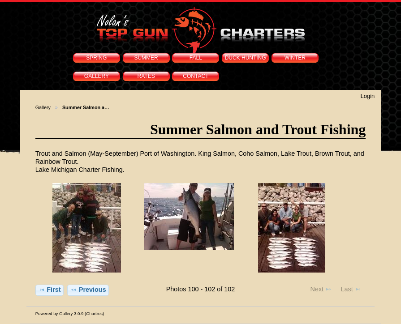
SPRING (96, 58)
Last (351, 289)
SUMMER (146, 58)
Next (321, 289)
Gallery (43, 107)
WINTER (295, 58)
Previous (88, 289)
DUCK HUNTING (245, 58)
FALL (196, 58)
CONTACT (195, 76)
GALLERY (96, 76)
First (49, 289)
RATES (146, 76)
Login (368, 96)
